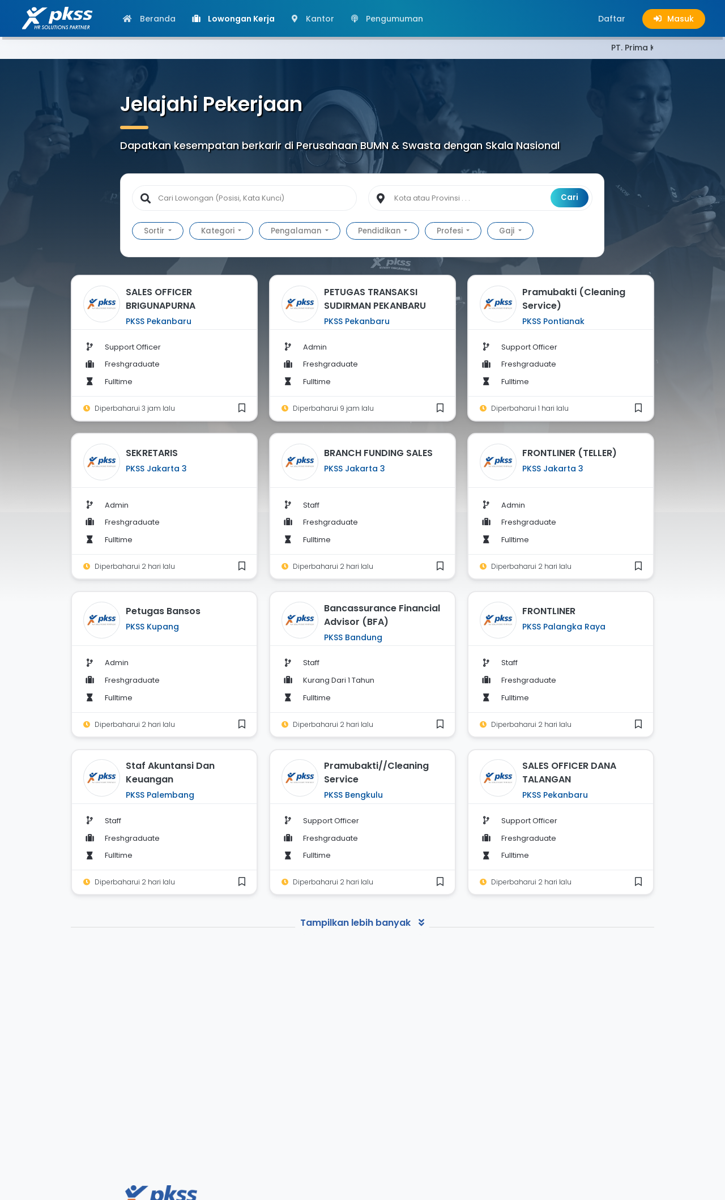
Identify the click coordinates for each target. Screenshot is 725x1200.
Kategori (218, 230)
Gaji (507, 230)
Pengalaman (297, 230)
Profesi (450, 230)
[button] (612, 19)
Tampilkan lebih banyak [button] (362, 922)
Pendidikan (380, 230)
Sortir (155, 230)
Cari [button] (569, 197)
